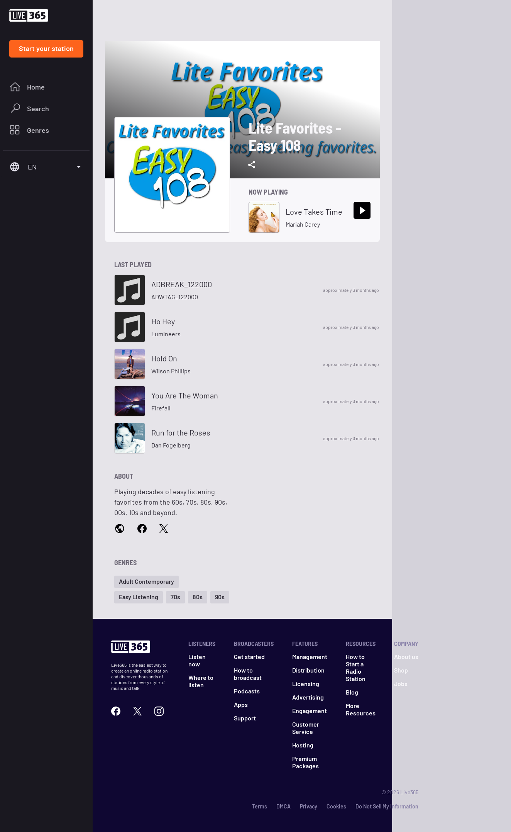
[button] (146, 582)
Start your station (46, 48)
